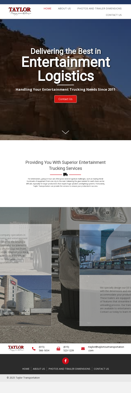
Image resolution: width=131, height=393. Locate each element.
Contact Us (101, 368)
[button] (65, 99)
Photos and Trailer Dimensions (69, 368)
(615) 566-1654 (44, 348)
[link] (47, 8)
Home (25, 368)
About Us (39, 368)
